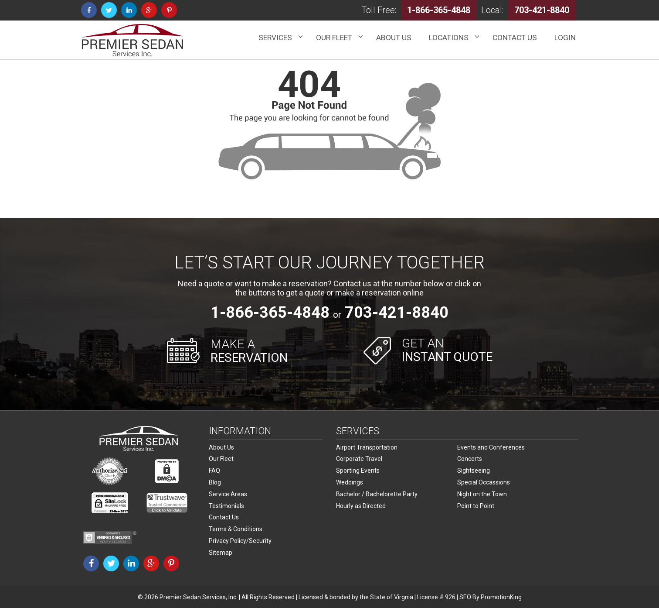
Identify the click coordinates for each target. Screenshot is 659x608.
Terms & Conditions (235, 526)
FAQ (214, 470)
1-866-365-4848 (270, 312)
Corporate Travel (359, 458)
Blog (215, 481)
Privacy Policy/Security (240, 538)
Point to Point (475, 504)
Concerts (469, 458)
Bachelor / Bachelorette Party (377, 492)
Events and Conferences (491, 447)
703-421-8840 (396, 312)
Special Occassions (483, 481)
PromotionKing (501, 597)
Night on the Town (482, 492)
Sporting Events (358, 470)
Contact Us (224, 515)
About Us (221, 447)
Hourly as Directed (361, 504)
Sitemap (220, 549)
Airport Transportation (366, 447)
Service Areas (228, 492)
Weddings (349, 481)
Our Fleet (221, 458)
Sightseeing (473, 470)
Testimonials (226, 504)
